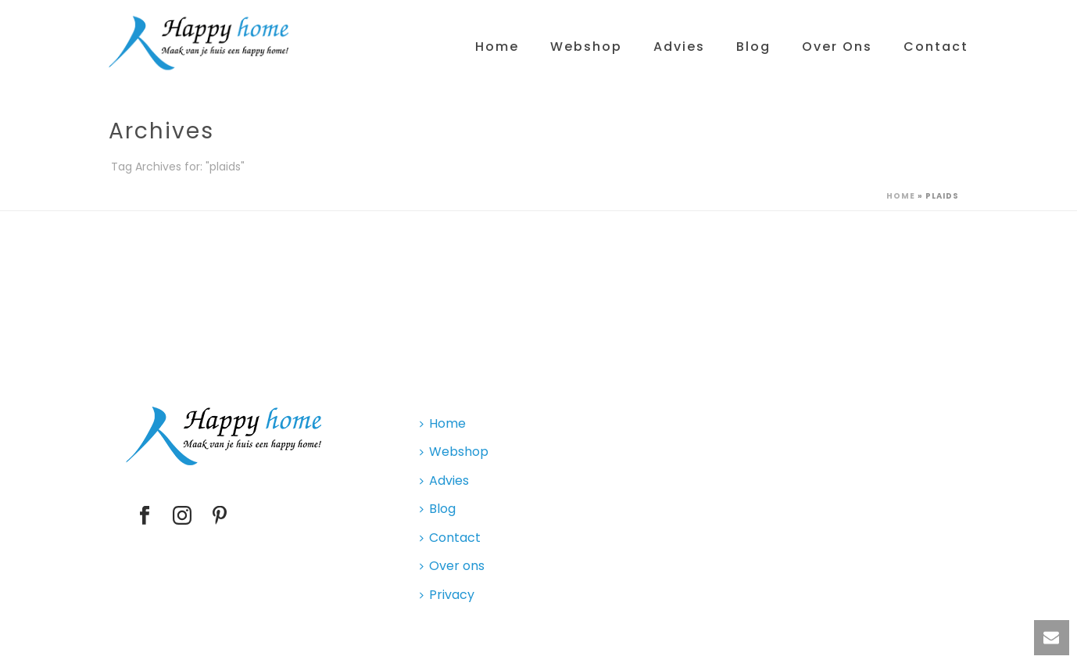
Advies (679, 47)
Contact (935, 47)
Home (497, 47)
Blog (753, 47)
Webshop (586, 47)
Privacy (447, 595)
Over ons (837, 47)
